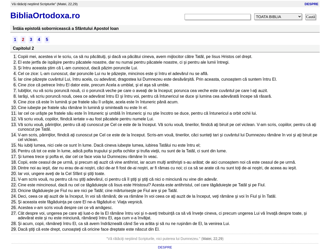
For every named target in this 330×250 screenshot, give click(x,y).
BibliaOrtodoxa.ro (45, 15)
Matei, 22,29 (212, 239)
